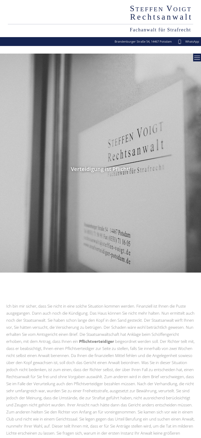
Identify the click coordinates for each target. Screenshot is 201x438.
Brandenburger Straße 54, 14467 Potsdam (143, 41)
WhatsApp (192, 41)
